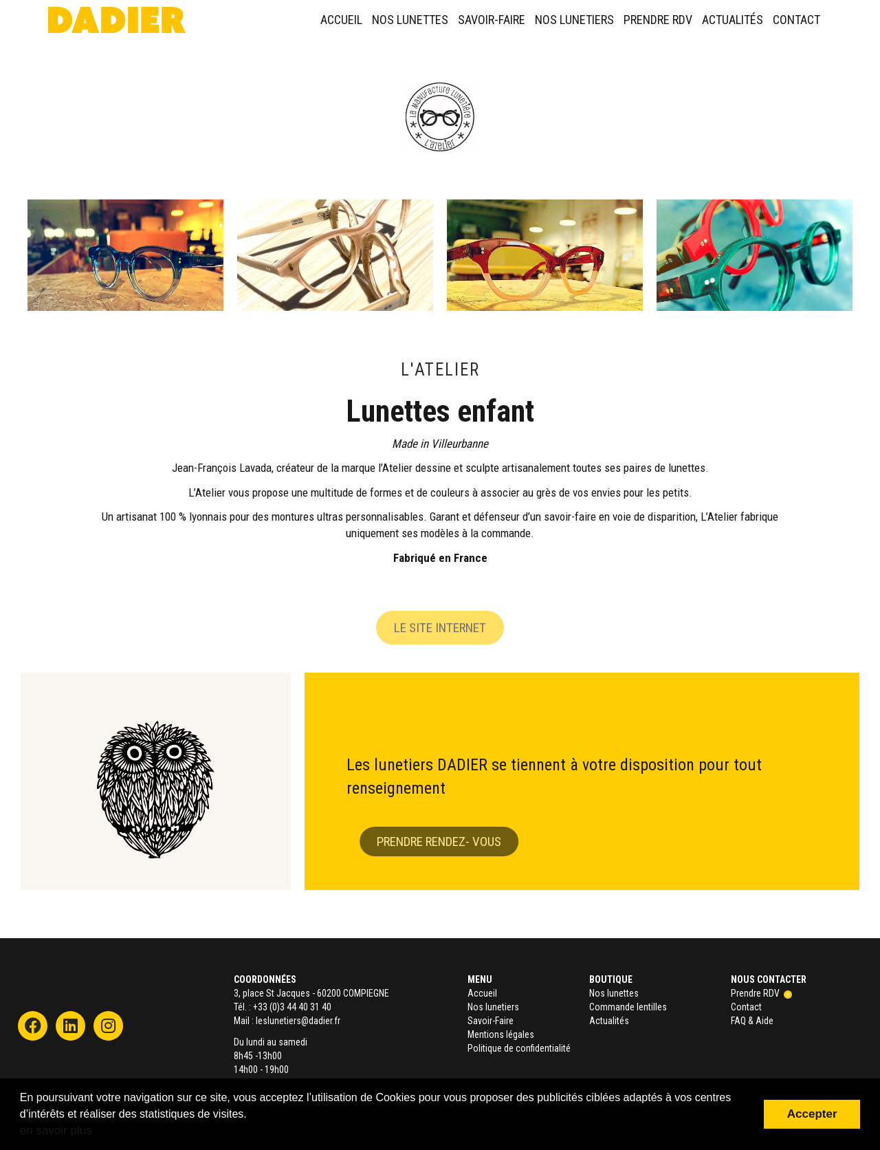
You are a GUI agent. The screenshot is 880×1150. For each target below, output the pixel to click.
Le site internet (440, 642)
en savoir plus (56, 1130)
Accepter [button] (812, 1113)
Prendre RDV (658, 19)
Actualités (732, 19)
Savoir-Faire (491, 19)
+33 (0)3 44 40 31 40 (292, 1006)
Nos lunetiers (574, 19)
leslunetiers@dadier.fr (298, 1020)
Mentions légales (501, 1034)
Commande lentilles (628, 1006)
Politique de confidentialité (519, 1048)
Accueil (341, 19)
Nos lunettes (410, 19)
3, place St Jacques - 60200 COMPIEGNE (311, 993)
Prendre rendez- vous (452, 841)
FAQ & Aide (752, 1020)
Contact (796, 19)
